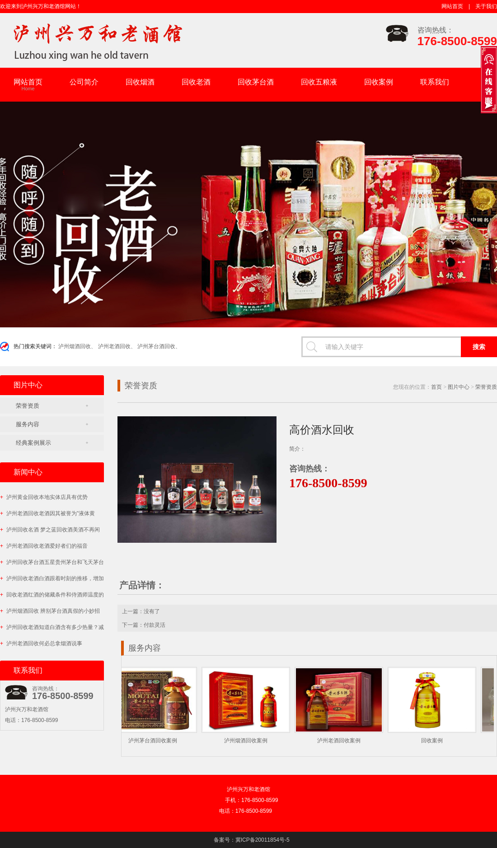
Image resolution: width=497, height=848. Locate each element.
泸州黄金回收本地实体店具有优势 (44, 497)
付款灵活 (154, 625)
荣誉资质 (27, 405)
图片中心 (458, 387)
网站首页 (452, 6)
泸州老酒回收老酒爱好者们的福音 (44, 546)
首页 (436, 387)
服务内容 (27, 424)
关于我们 (486, 6)
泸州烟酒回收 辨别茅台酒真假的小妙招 (50, 611)
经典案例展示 (33, 442)
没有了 (152, 611)
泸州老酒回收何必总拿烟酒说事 (41, 643)
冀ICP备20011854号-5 (262, 840)
